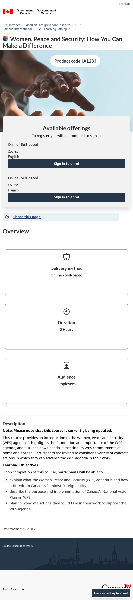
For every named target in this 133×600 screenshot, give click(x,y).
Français (124, 4)
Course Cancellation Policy (18, 545)
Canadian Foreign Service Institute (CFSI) (51, 25)
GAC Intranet (11, 25)
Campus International (17, 29)
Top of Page (13, 589)
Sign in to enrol (66, 163)
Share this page (27, 216)
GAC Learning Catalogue (54, 29)
